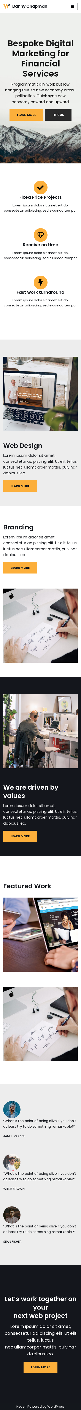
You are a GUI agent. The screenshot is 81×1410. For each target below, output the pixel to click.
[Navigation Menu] (73, 6)
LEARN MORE (26, 115)
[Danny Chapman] (25, 6)
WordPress (56, 1406)
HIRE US (58, 115)
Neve (20, 1406)
